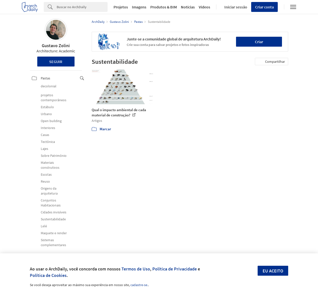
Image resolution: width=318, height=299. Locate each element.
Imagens (139, 7)
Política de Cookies (48, 275)
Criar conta (264, 6)
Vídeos (204, 7)
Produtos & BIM (163, 7)
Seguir (55, 61)
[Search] (82, 7)
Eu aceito (273, 271)
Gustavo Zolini (56, 45)
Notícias (188, 7)
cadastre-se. (139, 285)
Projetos (121, 7)
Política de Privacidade (174, 269)
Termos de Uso (135, 269)
